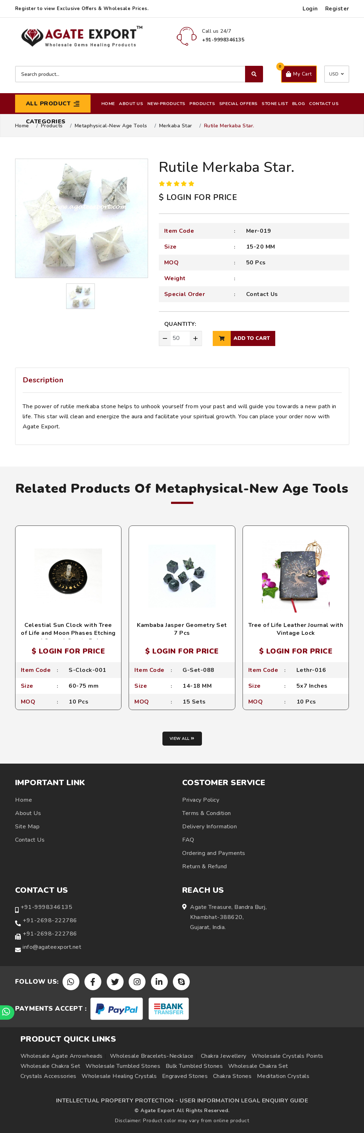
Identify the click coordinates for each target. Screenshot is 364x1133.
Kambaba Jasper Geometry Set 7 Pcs (182, 629)
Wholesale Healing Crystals (119, 1076)
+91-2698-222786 (50, 920)
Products (202, 103)
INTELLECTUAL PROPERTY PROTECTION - (117, 1101)
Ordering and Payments (213, 853)
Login (310, 8)
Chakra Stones (232, 1076)
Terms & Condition (206, 813)
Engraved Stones (185, 1076)
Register (337, 8)
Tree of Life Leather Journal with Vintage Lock (296, 629)
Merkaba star (175, 125)
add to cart (241, 338)
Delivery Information (209, 827)
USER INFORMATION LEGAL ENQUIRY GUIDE (244, 1101)
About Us (131, 103)
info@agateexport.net (52, 947)
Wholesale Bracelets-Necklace (152, 1056)
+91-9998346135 (46, 907)
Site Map (27, 827)
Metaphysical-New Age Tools (111, 125)
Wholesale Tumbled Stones (123, 1066)
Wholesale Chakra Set (50, 1066)
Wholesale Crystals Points (287, 1056)
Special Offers (238, 103)
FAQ (188, 840)
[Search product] (139, 74)
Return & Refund (204, 866)
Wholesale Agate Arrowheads (61, 1056)
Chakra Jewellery (223, 1056)
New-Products (166, 103)
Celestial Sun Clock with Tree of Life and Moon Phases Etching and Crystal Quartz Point (68, 633)
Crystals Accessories (48, 1076)
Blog (298, 103)
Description (43, 380)
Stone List (275, 103)
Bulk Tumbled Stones (194, 1066)
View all (182, 738)
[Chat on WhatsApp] (7, 1012)
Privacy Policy (200, 800)
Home (108, 103)
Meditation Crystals (283, 1076)
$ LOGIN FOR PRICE (198, 197)
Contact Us (323, 103)
